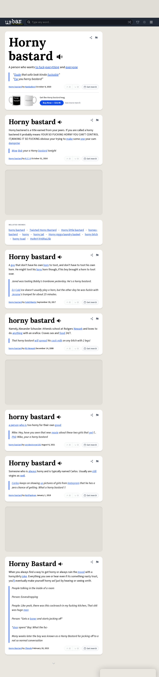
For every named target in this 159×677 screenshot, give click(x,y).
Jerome (16, 294)
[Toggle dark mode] (144, 22)
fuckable (53, 75)
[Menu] (151, 22)
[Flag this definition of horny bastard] (97, 318)
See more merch (72, 102)
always (32, 471)
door (15, 627)
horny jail (39, 234)
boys (39, 269)
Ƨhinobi (28, 648)
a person (14, 425)
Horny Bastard (15, 648)
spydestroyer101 (33, 444)
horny (25, 234)
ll (14, 581)
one (82, 139)
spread (43, 341)
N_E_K (28, 158)
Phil (14, 437)
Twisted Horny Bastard (43, 230)
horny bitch (91, 234)
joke (24, 576)
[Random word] (129, 22)
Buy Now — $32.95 (52, 102)
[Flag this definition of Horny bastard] (96, 37)
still (94, 471)
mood (81, 572)
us (42, 483)
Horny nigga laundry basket (64, 234)
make (69, 139)
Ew (16, 79)
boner (33, 619)
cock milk (56, 341)
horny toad (19, 239)
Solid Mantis (30, 302)
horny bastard (17, 230)
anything (17, 333)
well (22, 476)
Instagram (73, 483)
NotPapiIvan (30, 495)
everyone (72, 67)
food (62, 333)
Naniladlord (30, 86)
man (26, 610)
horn (46, 265)
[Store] (137, 22)
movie (55, 433)
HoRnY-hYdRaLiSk (40, 239)
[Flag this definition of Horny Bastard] (97, 561)
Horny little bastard (72, 230)
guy (13, 265)
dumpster (14, 143)
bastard (42, 151)
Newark (78, 329)
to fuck (40, 67)
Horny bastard (15, 86)
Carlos (15, 483)
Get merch (90, 87)
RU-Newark (30, 348)
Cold (17, 290)
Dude (17, 75)
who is (23, 425)
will (36, 341)
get (91, 433)
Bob (20, 151)
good (58, 425)
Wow (14, 151)
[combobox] (79, 22)
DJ (13, 290)
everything (52, 67)
